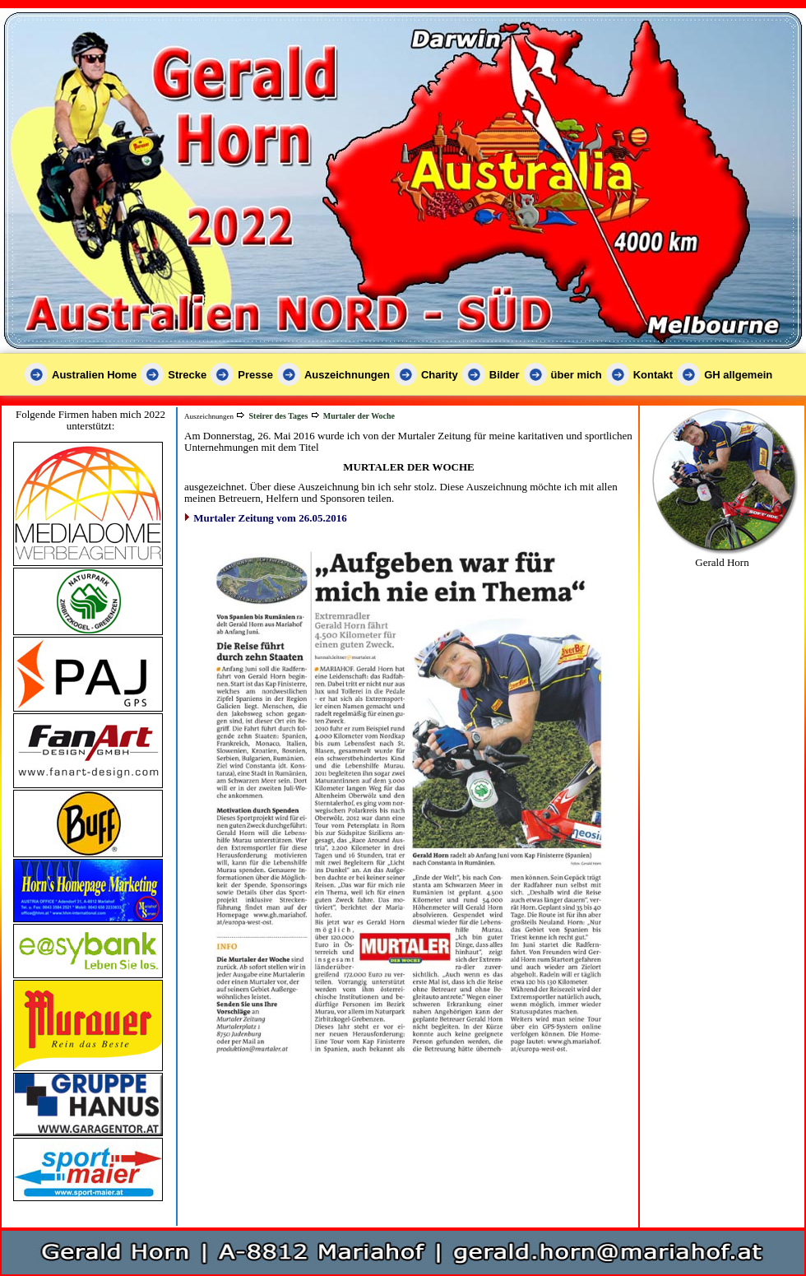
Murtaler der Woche (359, 415)
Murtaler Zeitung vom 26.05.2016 (269, 518)
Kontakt (653, 375)
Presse (255, 375)
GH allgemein (738, 375)
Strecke (187, 375)
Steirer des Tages (278, 415)
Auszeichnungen (347, 375)
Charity (439, 375)
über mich (576, 375)
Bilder (504, 375)
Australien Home (94, 375)
